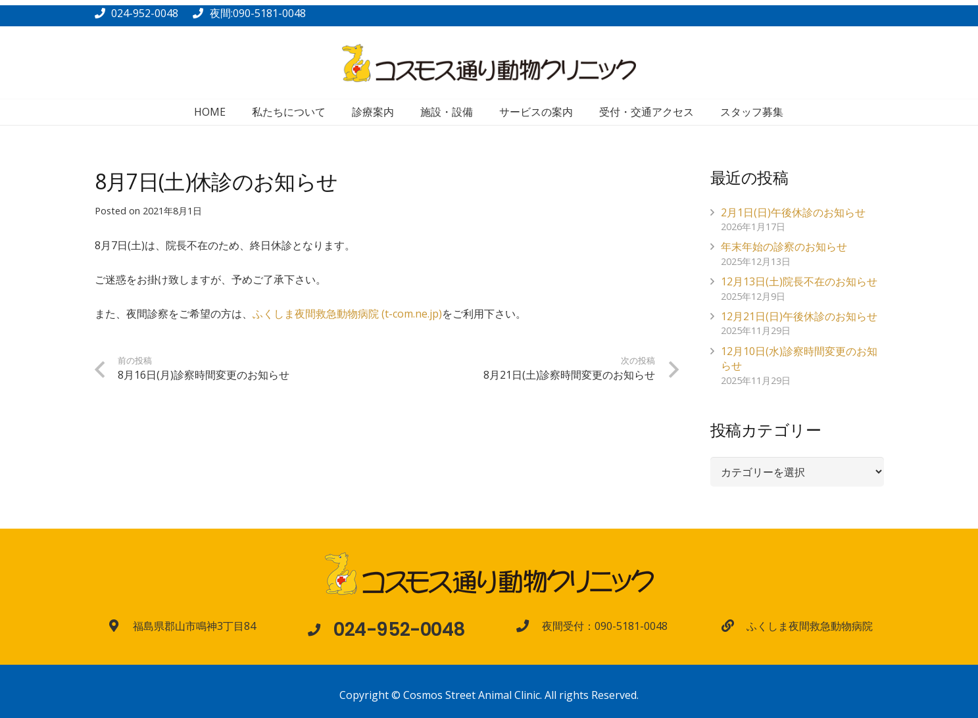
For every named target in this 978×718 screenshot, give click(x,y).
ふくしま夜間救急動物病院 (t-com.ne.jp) (347, 313)
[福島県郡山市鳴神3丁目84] (120, 625)
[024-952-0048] (320, 629)
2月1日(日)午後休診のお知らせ (793, 212)
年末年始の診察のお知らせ (784, 246)
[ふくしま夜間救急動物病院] (734, 625)
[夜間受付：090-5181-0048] (529, 625)
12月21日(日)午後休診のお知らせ (799, 316)
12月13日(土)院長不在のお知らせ (799, 281)
